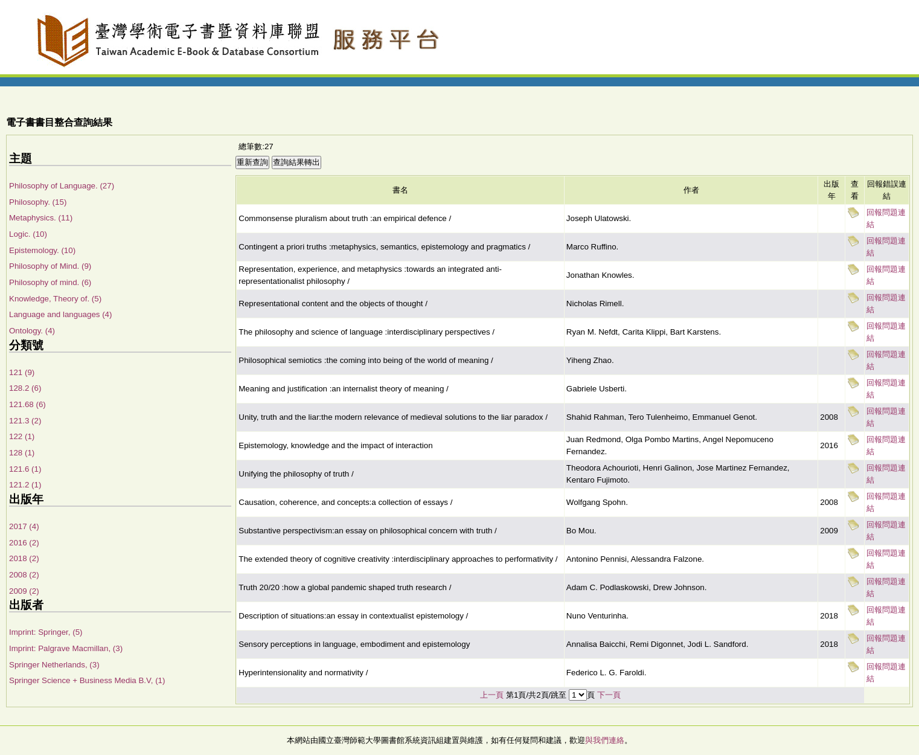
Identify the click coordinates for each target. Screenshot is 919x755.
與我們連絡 (604, 740)
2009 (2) (24, 591)
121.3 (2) (25, 420)
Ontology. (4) (32, 330)
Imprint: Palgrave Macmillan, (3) (66, 648)
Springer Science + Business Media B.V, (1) (87, 680)
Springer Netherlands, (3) (54, 664)
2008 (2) (24, 574)
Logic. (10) (28, 234)
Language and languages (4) (60, 314)
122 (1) (21, 436)
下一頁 (609, 694)
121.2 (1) (25, 484)
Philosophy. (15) (37, 202)
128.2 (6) (25, 388)
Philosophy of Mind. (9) (50, 266)
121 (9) (21, 372)
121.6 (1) (25, 469)
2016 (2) (24, 542)
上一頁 (492, 694)
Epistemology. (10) (42, 250)
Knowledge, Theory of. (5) (55, 298)
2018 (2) (24, 558)
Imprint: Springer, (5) (45, 632)
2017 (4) (24, 526)
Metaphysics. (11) (40, 217)
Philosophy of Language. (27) (61, 185)
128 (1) (21, 452)
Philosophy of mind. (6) (50, 282)
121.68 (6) (27, 404)
